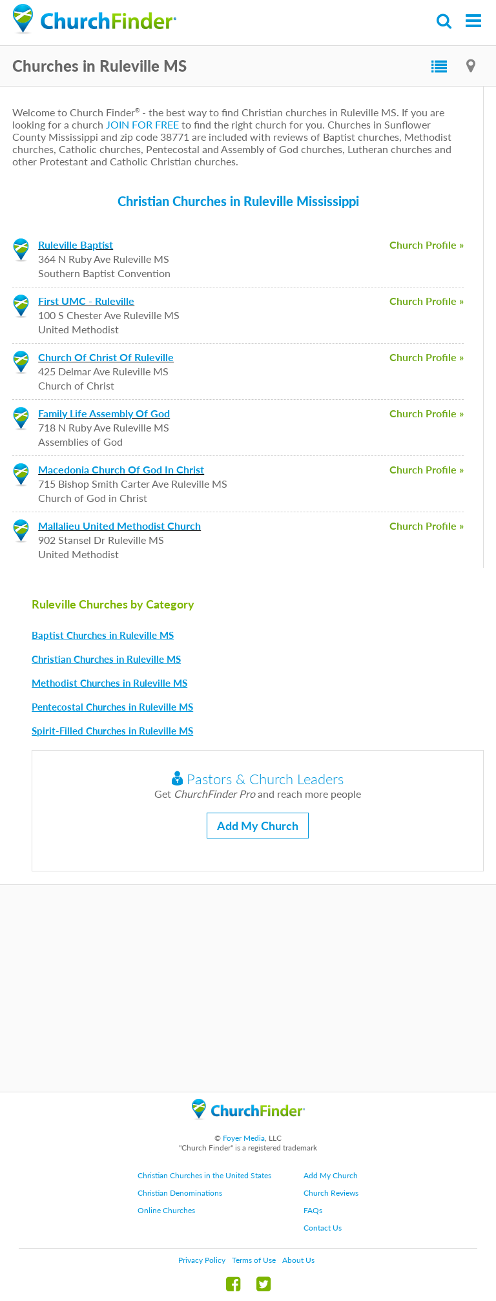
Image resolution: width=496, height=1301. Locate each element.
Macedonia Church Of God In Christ (121, 469)
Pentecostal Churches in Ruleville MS (112, 707)
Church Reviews (331, 1193)
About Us (298, 1260)
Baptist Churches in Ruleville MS (103, 635)
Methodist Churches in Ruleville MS (109, 683)
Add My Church (257, 825)
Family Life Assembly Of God (104, 413)
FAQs (313, 1210)
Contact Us (323, 1228)
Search (445, 21)
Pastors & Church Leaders (258, 778)
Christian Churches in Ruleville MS (106, 659)
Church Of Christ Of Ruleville (106, 357)
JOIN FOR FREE (142, 124)
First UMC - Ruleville (86, 301)
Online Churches (166, 1210)
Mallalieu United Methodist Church (119, 525)
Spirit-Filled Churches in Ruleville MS (112, 730)
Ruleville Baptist (75, 244)
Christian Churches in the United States (204, 1175)
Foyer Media (244, 1138)
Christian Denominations (180, 1193)
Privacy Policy (201, 1260)
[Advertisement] (248, 988)
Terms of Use (254, 1260)
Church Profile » (426, 244)
